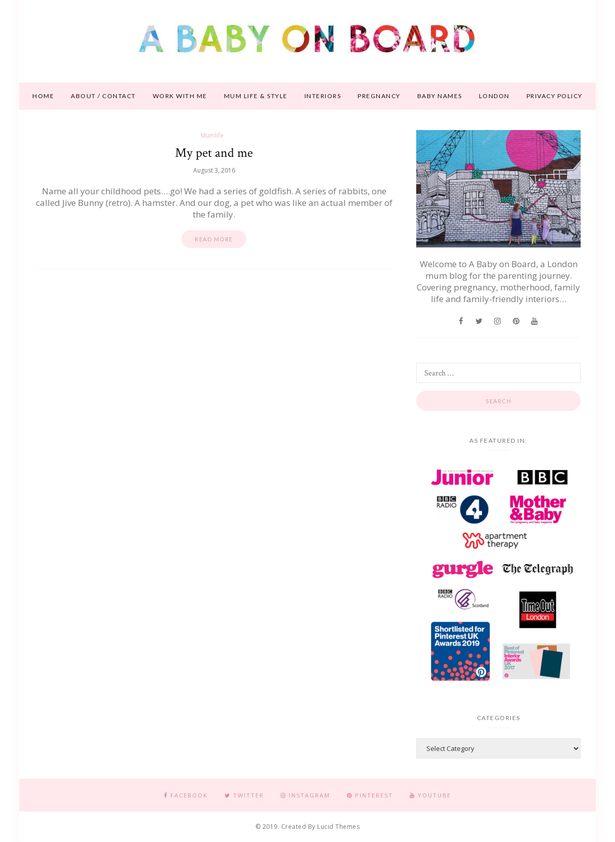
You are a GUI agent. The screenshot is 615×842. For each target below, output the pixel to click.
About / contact (103, 96)
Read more (214, 239)
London (494, 96)
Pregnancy (379, 96)
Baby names (439, 96)
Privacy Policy (554, 96)
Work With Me (180, 96)
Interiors (322, 96)
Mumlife (212, 135)
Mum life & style (256, 96)
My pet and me (214, 152)
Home (43, 96)
